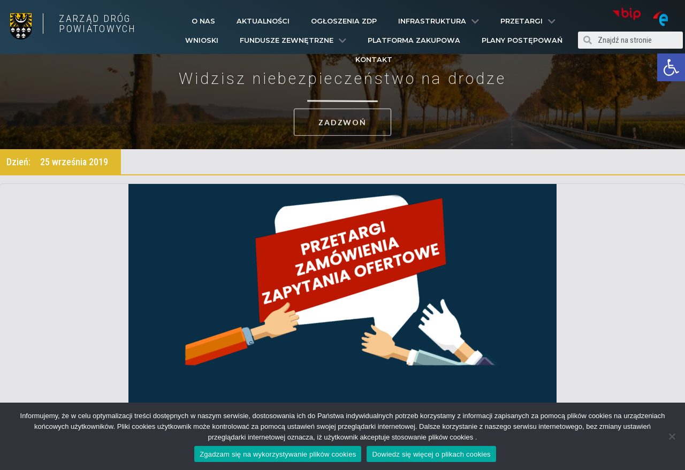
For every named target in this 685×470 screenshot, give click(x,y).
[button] (671, 67)
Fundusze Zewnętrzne (293, 40)
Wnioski (201, 40)
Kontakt (373, 60)
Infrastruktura (438, 21)
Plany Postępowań (522, 40)
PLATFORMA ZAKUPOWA (414, 40)
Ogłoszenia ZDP (344, 21)
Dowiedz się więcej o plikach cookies (431, 454)
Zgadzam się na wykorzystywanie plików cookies (278, 454)
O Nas (203, 21)
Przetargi (527, 21)
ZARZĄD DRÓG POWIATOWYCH (97, 23)
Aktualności (263, 21)
